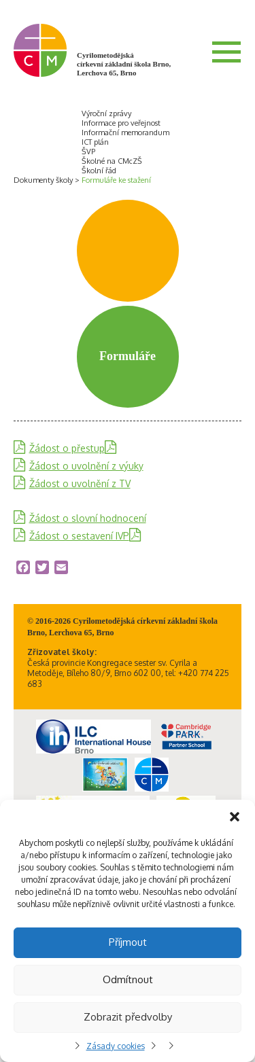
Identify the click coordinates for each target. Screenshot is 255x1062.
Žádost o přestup (67, 448)
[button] (234, 817)
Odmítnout (128, 979)
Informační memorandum (125, 132)
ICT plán (95, 142)
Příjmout (128, 942)
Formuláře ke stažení (116, 180)
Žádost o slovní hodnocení (87, 518)
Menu (226, 51)
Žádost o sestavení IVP (79, 536)
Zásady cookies (115, 1046)
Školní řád (99, 170)
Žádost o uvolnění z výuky (86, 466)
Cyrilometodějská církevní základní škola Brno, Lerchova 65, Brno (124, 64)
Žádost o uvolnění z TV (80, 483)
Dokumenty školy (43, 180)
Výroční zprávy (106, 113)
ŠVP (88, 151)
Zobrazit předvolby (128, 1016)
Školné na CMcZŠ (112, 161)
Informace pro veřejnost (121, 123)
